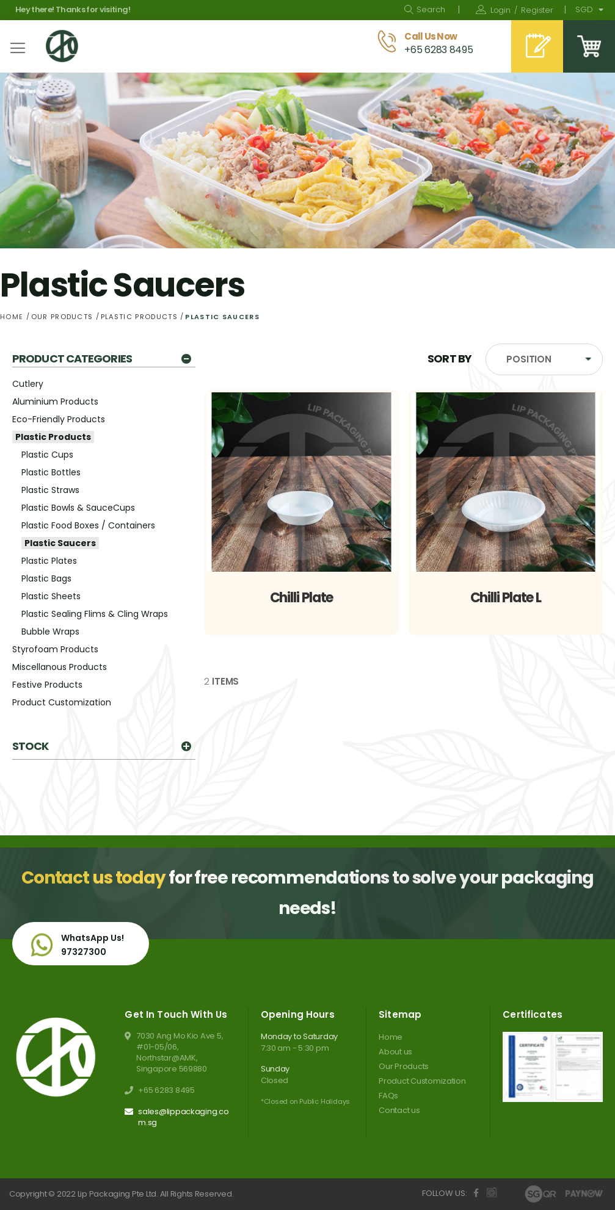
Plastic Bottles (51, 472)
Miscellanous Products (59, 667)
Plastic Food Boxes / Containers (88, 525)
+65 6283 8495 (166, 1090)
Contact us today (93, 878)
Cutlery (27, 384)
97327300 (83, 952)
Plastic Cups (47, 454)
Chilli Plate (301, 597)
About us (395, 1051)
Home (13, 317)
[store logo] (62, 46)
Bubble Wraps (50, 631)
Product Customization (61, 702)
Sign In (500, 10)
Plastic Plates (49, 561)
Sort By (449, 358)
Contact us (399, 1110)
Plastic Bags (46, 578)
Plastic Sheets (51, 596)
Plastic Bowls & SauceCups (78, 508)
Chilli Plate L (506, 597)
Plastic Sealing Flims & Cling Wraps (94, 614)
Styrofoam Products (55, 649)
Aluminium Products (55, 401)
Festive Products (47, 685)
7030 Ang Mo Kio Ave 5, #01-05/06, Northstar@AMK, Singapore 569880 (179, 1053)
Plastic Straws (50, 490)
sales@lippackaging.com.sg (183, 1117)
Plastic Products (140, 317)
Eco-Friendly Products (58, 419)
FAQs (388, 1095)
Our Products (63, 317)
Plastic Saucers (60, 543)
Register (537, 10)
